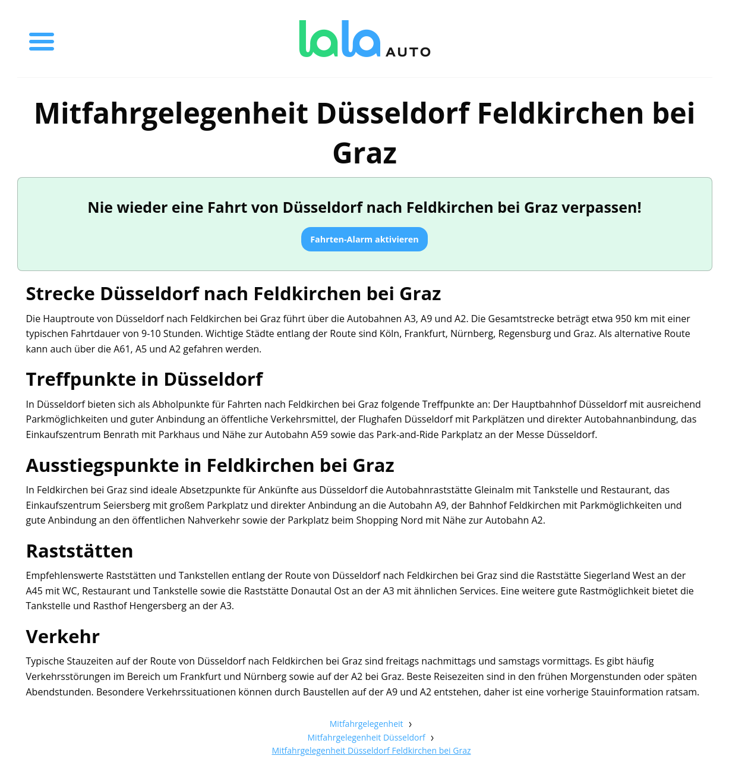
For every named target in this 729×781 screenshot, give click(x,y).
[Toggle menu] (41, 38)
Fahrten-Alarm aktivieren (364, 239)
